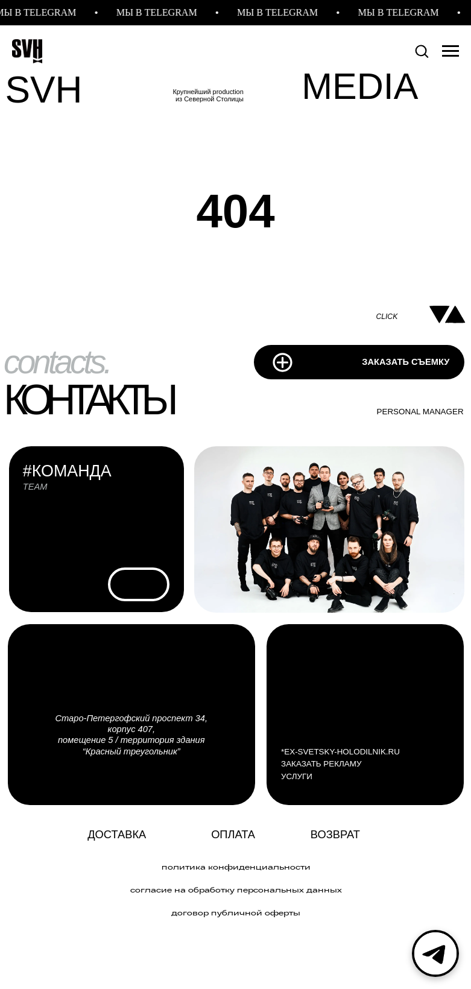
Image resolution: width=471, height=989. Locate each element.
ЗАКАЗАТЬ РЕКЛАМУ (321, 763)
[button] (421, 50)
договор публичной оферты (235, 912)
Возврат (335, 834)
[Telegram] (435, 953)
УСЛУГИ (296, 776)
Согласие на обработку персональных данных (236, 889)
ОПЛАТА (233, 834)
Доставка (116, 834)
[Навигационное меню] (450, 51)
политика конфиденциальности (236, 866)
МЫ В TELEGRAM (160, 12)
